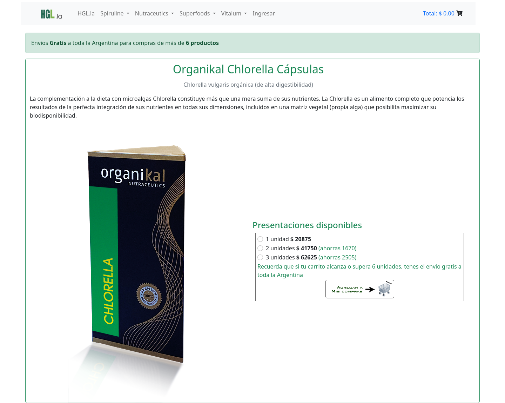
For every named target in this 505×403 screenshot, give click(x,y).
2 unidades (311, 248)
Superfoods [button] (195, 13)
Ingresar (263, 13)
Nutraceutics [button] (152, 13)
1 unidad (288, 239)
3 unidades (311, 257)
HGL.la (86, 13)
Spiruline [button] (112, 13)
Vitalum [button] (232, 13)
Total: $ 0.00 (443, 13)
